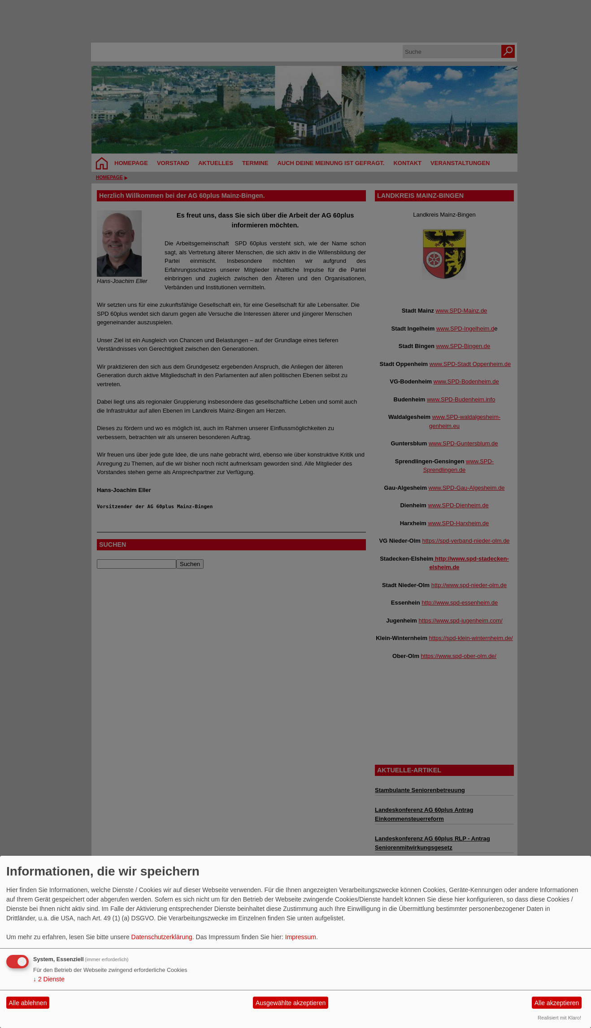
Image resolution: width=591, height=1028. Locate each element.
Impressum (300, 937)
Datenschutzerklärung (161, 937)
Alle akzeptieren (557, 1002)
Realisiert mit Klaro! (559, 1017)
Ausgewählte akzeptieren (291, 1002)
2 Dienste (49, 979)
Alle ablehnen (28, 1002)
